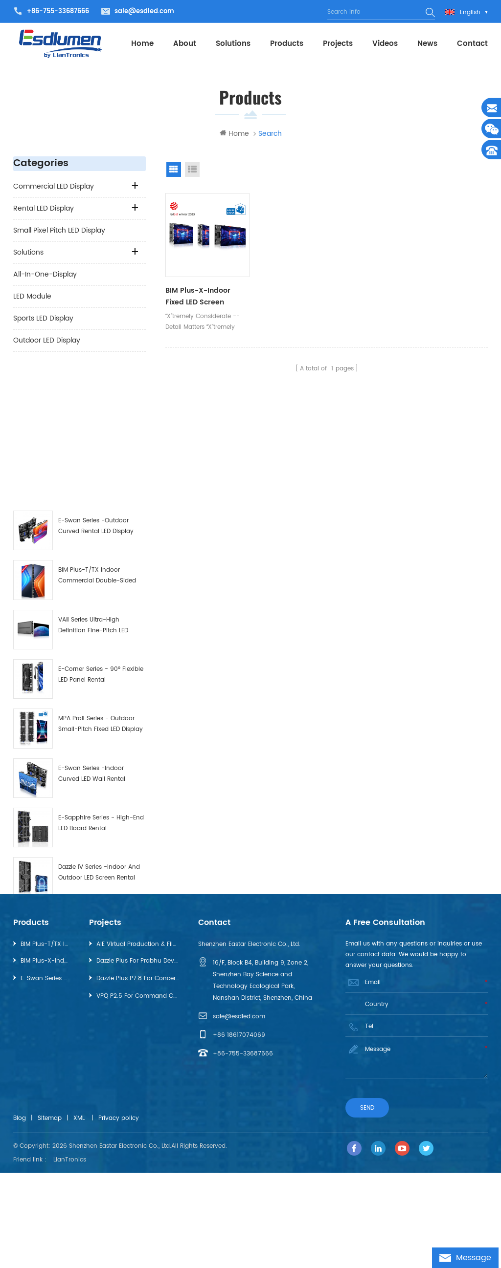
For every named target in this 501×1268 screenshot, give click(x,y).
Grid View (173, 170)
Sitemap (50, 1214)
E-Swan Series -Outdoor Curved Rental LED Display (96, 392)
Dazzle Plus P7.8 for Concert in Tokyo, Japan (137, 1074)
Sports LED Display (43, 318)
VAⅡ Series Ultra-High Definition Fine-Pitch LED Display (93, 491)
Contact (472, 44)
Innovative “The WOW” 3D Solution (95, 788)
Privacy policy (118, 1214)
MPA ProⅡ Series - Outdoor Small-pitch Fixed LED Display (100, 590)
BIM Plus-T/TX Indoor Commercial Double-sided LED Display (97, 442)
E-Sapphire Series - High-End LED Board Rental (101, 689)
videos (385, 44)
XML (79, 1214)
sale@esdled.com (144, 11)
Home (142, 44)
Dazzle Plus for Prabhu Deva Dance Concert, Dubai (137, 1057)
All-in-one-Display (45, 274)
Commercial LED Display (53, 187)
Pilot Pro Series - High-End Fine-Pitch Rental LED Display (100, 838)
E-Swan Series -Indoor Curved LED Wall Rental (91, 640)
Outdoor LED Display (46, 340)
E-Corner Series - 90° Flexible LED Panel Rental (100, 541)
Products (286, 44)
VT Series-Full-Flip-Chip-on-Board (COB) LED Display (100, 937)
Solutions (233, 44)
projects (338, 44)
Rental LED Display (43, 209)
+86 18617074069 (239, 1131)
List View (192, 170)
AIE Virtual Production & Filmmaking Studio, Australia (137, 1040)
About (184, 44)
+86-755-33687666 (58, 11)
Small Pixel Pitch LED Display (59, 230)
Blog (19, 1214)
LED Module (32, 296)
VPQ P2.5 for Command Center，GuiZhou (137, 1092)
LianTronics (69, 1255)
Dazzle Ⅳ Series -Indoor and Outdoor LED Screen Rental (99, 739)
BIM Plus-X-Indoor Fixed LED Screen (98, 887)
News (427, 44)
